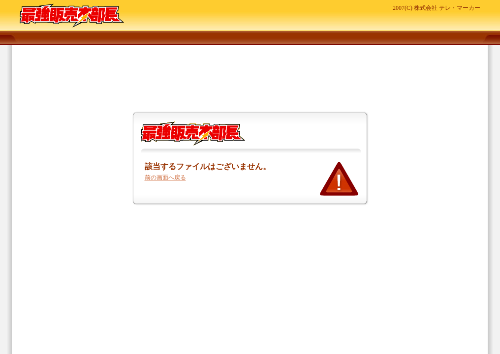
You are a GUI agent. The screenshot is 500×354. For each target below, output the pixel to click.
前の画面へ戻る (165, 177)
